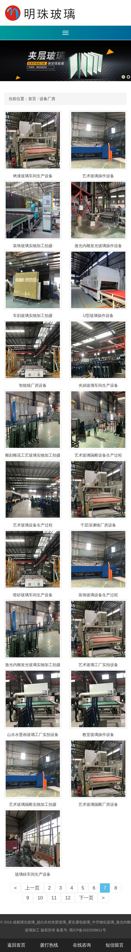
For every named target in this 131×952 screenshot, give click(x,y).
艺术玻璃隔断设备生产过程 (98, 455)
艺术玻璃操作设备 (98, 176)
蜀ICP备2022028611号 (87, 930)
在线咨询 (82, 945)
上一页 (32, 888)
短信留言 (115, 945)
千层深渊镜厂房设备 (98, 525)
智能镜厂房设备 (33, 385)
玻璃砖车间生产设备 (33, 874)
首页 (32, 98)
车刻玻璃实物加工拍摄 (33, 315)
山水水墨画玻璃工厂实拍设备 (32, 734)
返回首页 (16, 945)
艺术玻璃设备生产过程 (33, 525)
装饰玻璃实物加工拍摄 (33, 245)
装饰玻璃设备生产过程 (98, 595)
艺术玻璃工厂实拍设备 (98, 664)
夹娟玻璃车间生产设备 (98, 385)
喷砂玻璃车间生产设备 (33, 595)
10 (40, 898)
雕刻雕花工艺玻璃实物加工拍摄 (32, 455)
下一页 (86, 898)
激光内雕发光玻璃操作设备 (98, 245)
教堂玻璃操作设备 (98, 734)
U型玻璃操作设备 (98, 315)
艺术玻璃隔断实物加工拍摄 (32, 804)
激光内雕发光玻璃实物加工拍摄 (32, 664)
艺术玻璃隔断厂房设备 (98, 804)
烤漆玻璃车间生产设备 (33, 176)
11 (54, 898)
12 (68, 898)
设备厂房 (47, 98)
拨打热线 (49, 945)
